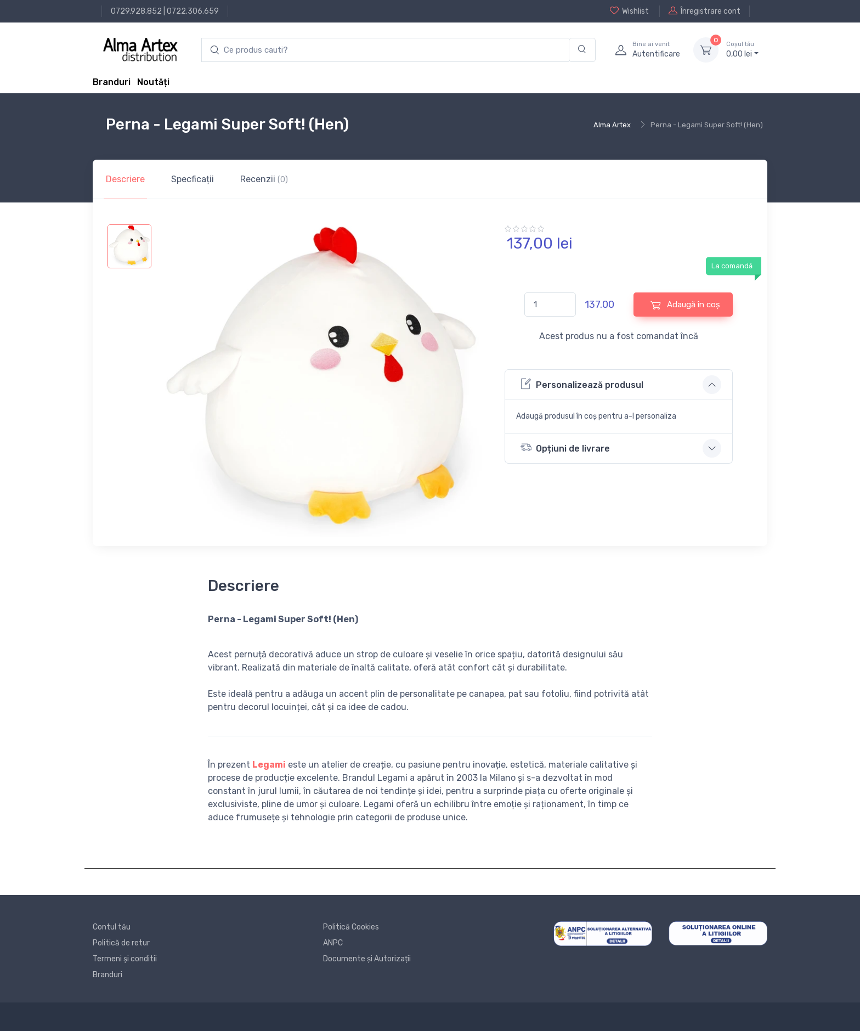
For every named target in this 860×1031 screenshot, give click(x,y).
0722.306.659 (193, 11)
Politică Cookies (351, 927)
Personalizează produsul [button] (581, 384)
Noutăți (153, 82)
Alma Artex (612, 125)
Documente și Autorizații (367, 959)
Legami (269, 764)
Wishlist (629, 11)
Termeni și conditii (125, 959)
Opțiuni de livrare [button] (565, 447)
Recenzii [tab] (264, 179)
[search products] (385, 50)
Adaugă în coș (685, 305)
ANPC (333, 943)
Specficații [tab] (192, 179)
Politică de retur (121, 943)
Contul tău (112, 927)
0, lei (742, 49)
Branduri (112, 82)
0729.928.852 (136, 11)
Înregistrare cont (704, 11)
